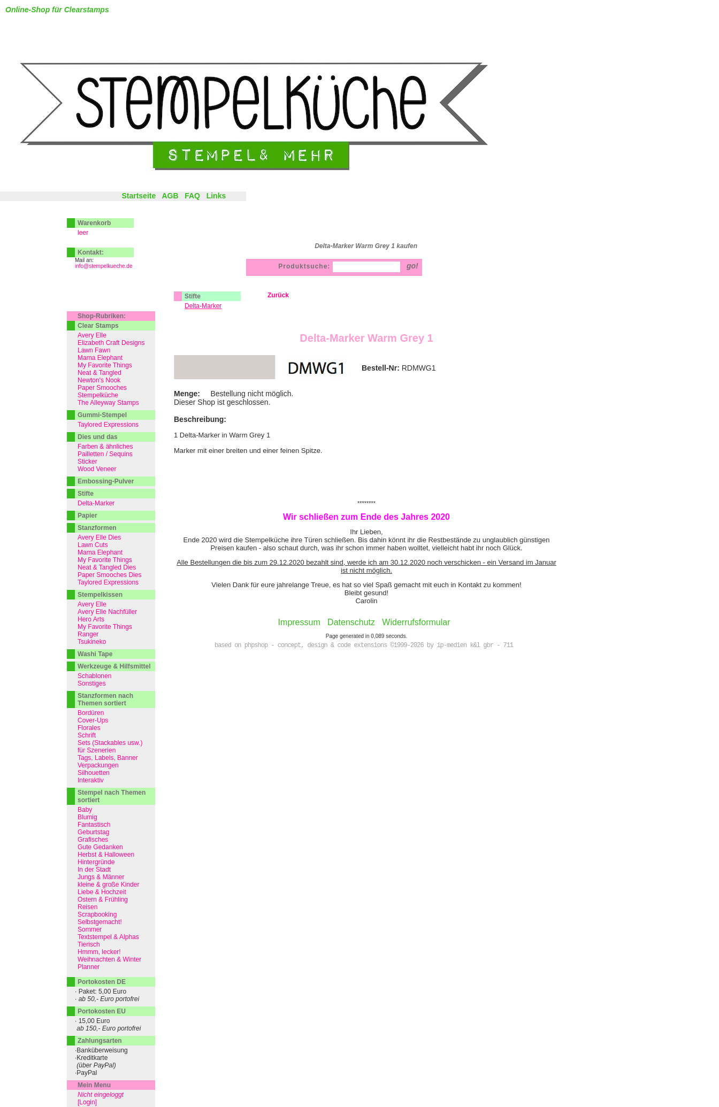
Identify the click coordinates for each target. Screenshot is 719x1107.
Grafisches (93, 839)
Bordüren (91, 713)
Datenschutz (351, 622)
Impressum (299, 622)
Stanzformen (97, 528)
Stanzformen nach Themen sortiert (105, 699)
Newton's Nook (99, 380)
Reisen (87, 907)
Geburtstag (93, 832)
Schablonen (94, 676)
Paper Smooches (102, 387)
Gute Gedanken (100, 847)
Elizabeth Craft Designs (111, 343)
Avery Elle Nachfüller (107, 612)
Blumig (87, 817)
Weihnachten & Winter (109, 959)
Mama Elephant (100, 358)
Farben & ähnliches (105, 446)
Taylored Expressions (108, 424)
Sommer (90, 929)
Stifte (193, 296)
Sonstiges (92, 683)
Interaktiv (91, 780)
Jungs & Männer (101, 877)
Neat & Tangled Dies (107, 567)
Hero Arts (91, 619)
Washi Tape (95, 654)
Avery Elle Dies (99, 537)
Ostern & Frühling (103, 899)
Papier (87, 515)
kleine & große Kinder (108, 884)
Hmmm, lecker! (99, 952)
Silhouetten (94, 773)
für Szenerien (97, 750)
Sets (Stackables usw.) (110, 743)
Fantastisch (94, 824)
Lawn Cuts (93, 545)
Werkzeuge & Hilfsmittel (114, 666)
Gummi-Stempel (102, 415)
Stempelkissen (100, 594)
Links (216, 195)
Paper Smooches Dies (109, 575)
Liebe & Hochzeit (102, 892)
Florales (89, 728)
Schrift (87, 735)
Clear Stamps (98, 325)
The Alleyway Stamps (108, 402)
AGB (170, 195)
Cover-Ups (93, 720)
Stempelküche (98, 395)
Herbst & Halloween (106, 854)
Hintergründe (96, 862)
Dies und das (98, 437)
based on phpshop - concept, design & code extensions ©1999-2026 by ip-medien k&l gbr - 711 (364, 645)
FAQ (192, 195)
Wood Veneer (97, 469)
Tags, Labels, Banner (108, 758)
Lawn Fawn (94, 350)
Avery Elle (92, 335)
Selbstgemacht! (100, 922)
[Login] (87, 1102)
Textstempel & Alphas (108, 937)
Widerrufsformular (416, 622)
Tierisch (89, 944)
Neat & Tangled (99, 372)
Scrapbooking (97, 914)
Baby (85, 809)
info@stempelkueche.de (103, 266)
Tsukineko (92, 641)
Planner (89, 967)
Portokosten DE (102, 982)
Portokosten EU (102, 1011)
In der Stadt (94, 869)
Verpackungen (98, 765)
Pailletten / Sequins (105, 454)
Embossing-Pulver (106, 481)
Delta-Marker (96, 503)
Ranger (88, 634)
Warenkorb (94, 223)
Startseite (138, 195)
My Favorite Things (105, 365)
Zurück (278, 295)
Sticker (87, 461)
